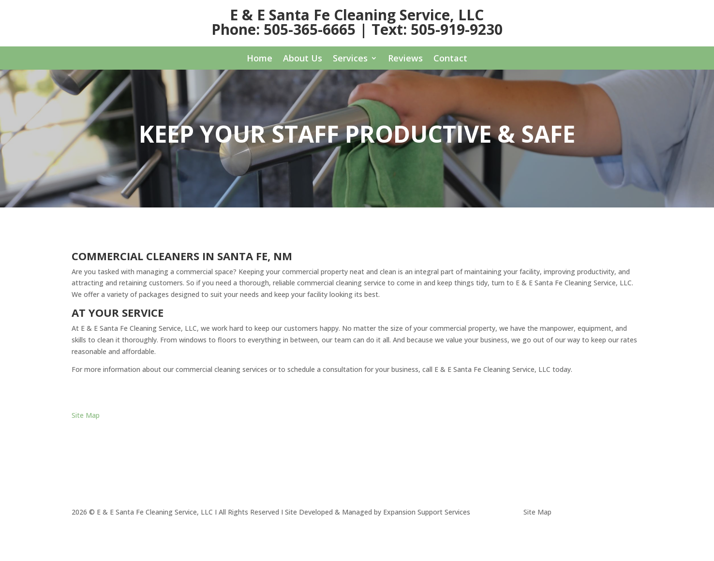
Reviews (405, 59)
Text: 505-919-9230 (437, 29)
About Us (302, 59)
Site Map (86, 415)
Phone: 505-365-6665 (283, 29)
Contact (450, 59)
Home (259, 59)
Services (350, 59)
